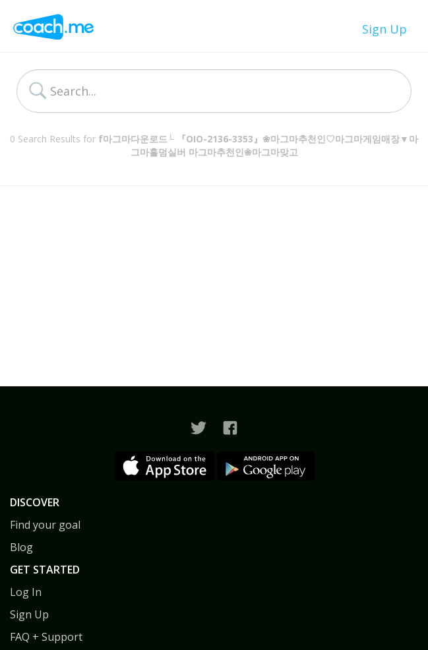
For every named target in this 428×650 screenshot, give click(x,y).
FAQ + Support (46, 637)
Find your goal (45, 524)
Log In (26, 592)
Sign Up (384, 29)
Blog (21, 547)
